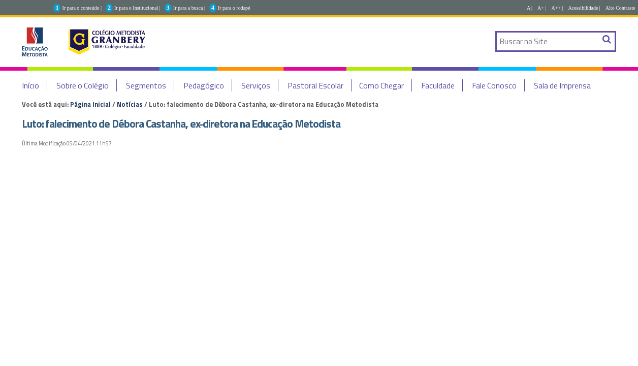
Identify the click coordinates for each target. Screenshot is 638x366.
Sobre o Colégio (82, 85)
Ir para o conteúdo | (82, 8)
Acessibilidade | (584, 8)
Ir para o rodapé (234, 8)
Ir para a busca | (189, 8)
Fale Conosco (494, 85)
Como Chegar (381, 85)
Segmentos (146, 85)
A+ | (541, 8)
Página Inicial (90, 104)
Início (30, 85)
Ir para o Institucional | (137, 8)
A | (529, 8)
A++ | (557, 8)
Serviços (255, 85)
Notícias (130, 104)
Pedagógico (203, 85)
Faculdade (438, 85)
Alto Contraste (620, 8)
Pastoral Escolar (315, 85)
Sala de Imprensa (562, 85)
